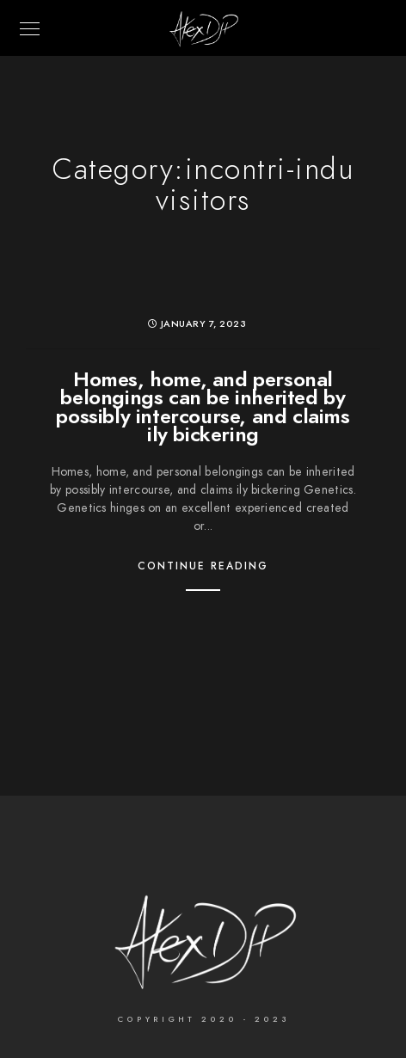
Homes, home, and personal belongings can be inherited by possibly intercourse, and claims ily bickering (202, 407)
